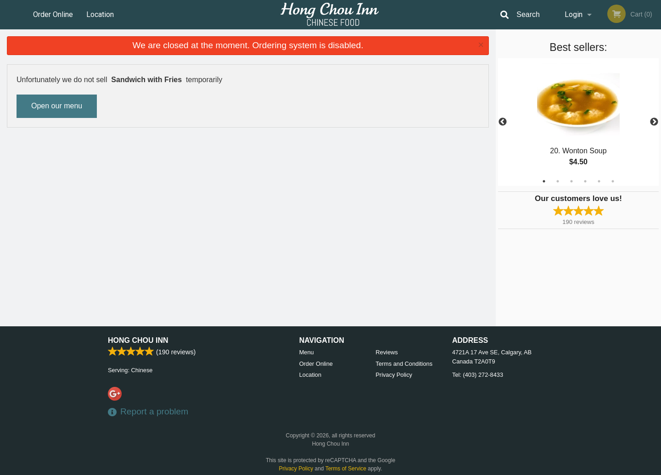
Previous (502, 122)
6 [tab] (612, 181)
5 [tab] (599, 181)
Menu (306, 352)
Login (574, 14)
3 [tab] (571, 181)
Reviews (386, 352)
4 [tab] (585, 181)
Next (654, 122)
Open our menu (56, 106)
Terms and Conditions (403, 363)
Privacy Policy (393, 374)
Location (100, 14)
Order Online (53, 14)
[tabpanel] (578, 122)
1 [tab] (544, 181)
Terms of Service (345, 468)
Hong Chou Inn (138, 340)
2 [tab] (557, 181)
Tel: (477, 374)
